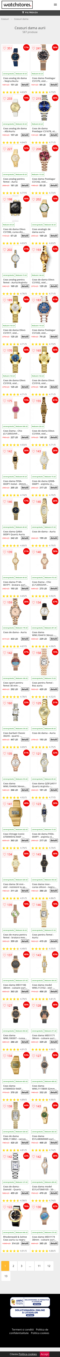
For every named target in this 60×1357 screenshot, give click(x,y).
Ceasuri (5, 18)
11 (39, 1266)
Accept (45, 1354)
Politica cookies (40, 1333)
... (30, 1266)
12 (48, 1266)
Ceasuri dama (21, 18)
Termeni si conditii (23, 1329)
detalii (25, 84)
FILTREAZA (30, 12)
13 (5, 1276)
